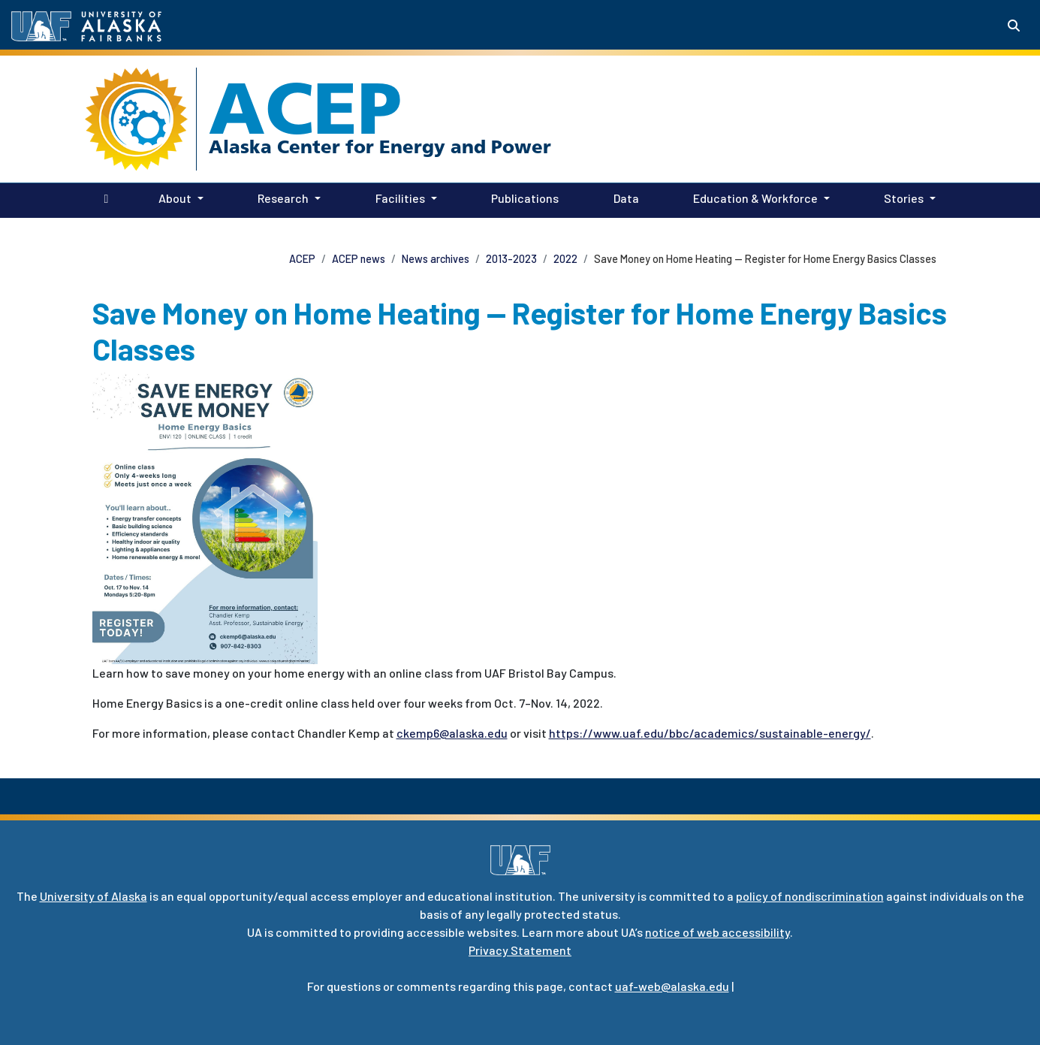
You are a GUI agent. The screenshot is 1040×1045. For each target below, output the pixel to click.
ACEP (305, 108)
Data (623, 197)
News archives (435, 258)
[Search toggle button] (1014, 25)
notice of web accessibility (717, 932)
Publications (522, 197)
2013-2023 (511, 258)
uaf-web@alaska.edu (672, 986)
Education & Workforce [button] (755, 198)
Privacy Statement (520, 950)
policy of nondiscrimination (810, 896)
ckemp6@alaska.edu (452, 733)
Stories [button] (904, 198)
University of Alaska (93, 896)
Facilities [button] (400, 198)
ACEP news (358, 258)
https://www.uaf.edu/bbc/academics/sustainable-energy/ (710, 733)
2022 (565, 258)
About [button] (174, 198)
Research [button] (283, 198)
